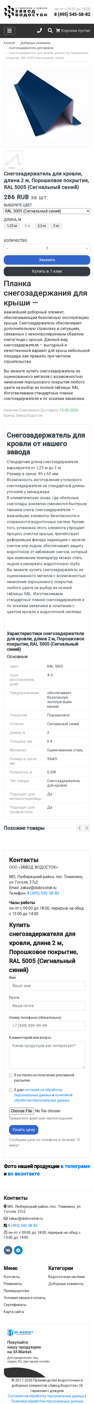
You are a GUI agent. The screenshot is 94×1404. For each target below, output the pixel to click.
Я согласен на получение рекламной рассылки (44, 1077)
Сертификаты (15, 1305)
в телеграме (75, 1166)
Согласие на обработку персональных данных (46, 1396)
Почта (14, 998)
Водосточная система (66, 1277)
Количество (15, 241)
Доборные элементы (65, 1284)
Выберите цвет (18, 205)
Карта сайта (14, 1312)
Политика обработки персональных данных (47, 1401)
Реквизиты (13, 1284)
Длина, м (12, 220)
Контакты (12, 1277)
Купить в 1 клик (47, 271)
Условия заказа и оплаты (25, 1298)
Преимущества (16, 1291)
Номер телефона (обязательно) (35, 1018)
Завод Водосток (29, 415)
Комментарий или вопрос (30, 1038)
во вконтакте (24, 1174)
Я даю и (43, 1095)
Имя (12, 978)
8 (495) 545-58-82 (72, 14)
